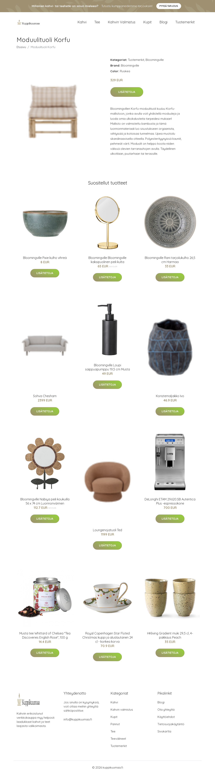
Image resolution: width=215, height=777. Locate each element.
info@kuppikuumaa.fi (78, 722)
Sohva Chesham (45, 399)
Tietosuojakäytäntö (170, 727)
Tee (97, 23)
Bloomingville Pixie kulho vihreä (45, 260)
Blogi (163, 23)
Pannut (115, 727)
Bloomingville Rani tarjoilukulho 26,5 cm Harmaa (170, 263)
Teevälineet (118, 741)
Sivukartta (164, 734)
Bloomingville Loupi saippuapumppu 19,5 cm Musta (107, 370)
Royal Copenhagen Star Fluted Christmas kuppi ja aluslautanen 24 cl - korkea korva (107, 640)
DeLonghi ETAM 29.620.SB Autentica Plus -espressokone (170, 504)
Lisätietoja (126, 94)
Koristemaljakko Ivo (170, 399)
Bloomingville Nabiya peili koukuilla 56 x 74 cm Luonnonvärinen (44, 504)
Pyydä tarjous (168, 6)
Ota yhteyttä (166, 712)
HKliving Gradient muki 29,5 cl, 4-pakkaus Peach (170, 638)
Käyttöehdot (166, 719)
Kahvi (81, 23)
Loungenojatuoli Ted (107, 533)
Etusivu (21, 50)
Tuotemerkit (185, 23)
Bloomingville (155, 62)
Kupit (147, 23)
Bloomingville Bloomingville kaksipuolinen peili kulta (107, 263)
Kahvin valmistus (121, 23)
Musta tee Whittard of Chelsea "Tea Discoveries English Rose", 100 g (44, 638)
